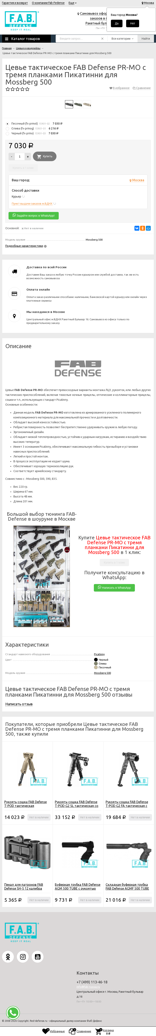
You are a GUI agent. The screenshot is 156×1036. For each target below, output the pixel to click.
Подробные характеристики (24, 246)
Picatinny (99, 654)
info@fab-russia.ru (88, 986)
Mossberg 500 (102, 672)
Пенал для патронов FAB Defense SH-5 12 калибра (23, 886)
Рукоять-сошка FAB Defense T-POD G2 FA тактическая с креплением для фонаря (127, 805)
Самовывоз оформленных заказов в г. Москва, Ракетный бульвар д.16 (100, 18)
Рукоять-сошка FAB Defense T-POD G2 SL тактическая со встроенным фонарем (76, 805)
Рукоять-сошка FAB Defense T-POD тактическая (25, 804)
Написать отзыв (18, 704)
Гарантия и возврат (15, 2)
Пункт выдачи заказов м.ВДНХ (32, 203)
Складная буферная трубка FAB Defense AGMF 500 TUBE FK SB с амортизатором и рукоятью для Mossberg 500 (127, 890)
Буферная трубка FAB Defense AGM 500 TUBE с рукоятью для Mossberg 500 (77, 888)
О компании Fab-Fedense (48, 2)
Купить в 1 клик (23, 167)
